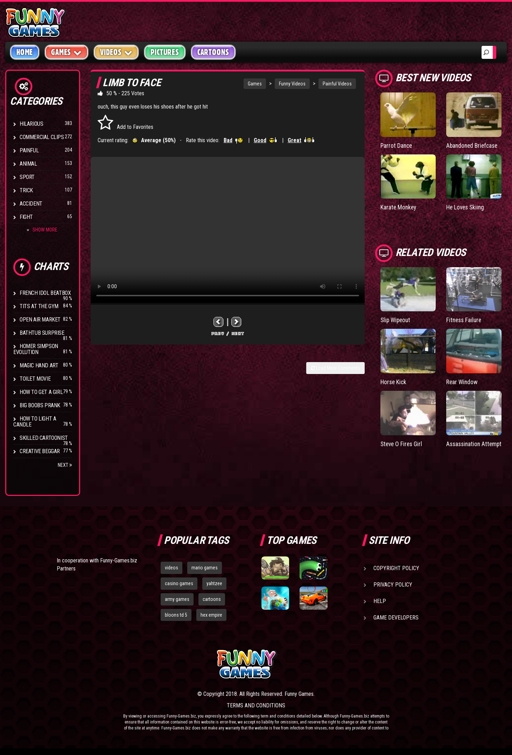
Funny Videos (292, 83)
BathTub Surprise (42, 333)
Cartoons (213, 52)
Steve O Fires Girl (402, 443)
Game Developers (396, 617)
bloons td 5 (176, 615)
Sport (27, 177)
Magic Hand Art (39, 365)
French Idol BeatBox (45, 293)
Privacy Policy (392, 584)
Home (24, 52)
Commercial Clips (42, 137)
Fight (26, 217)
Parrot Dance (396, 145)
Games (255, 83)
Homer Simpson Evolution (35, 349)
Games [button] (66, 52)
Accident (31, 203)
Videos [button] (116, 52)
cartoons (212, 599)
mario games (204, 567)
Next (65, 465)
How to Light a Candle (34, 421)
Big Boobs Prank (40, 405)
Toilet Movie (35, 378)
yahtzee (214, 583)
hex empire (211, 615)
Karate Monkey (399, 207)
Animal (28, 163)
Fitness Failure (464, 319)
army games (177, 599)
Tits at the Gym (39, 306)
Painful (29, 150)
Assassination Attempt (464, 446)
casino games (179, 583)
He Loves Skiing (466, 207)
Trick (26, 190)
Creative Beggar (40, 451)
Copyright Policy (396, 568)
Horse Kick (394, 381)
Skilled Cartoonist (44, 438)
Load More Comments (335, 368)
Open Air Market (40, 319)
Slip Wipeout (396, 319)
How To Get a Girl (41, 392)
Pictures (164, 52)
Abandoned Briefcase (473, 145)
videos (171, 567)
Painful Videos (337, 83)
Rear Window (462, 381)
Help (379, 601)
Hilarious (31, 123)
